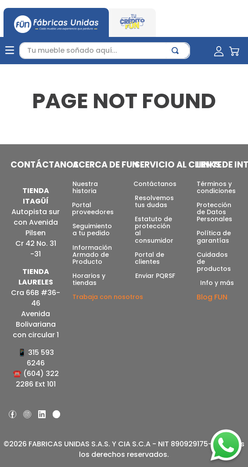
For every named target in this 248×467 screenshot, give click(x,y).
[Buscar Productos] (177, 50)
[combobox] (104, 50)
